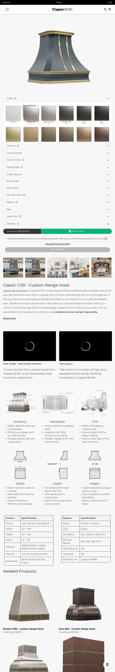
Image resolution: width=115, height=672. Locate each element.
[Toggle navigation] (7, 9)
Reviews (6, 2)
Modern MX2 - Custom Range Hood (23, 629)
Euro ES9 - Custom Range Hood (77, 629)
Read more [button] (9, 318)
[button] (105, 9)
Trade (58, 2)
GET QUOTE (57, 249)
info (15, 98)
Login (110, 2)
